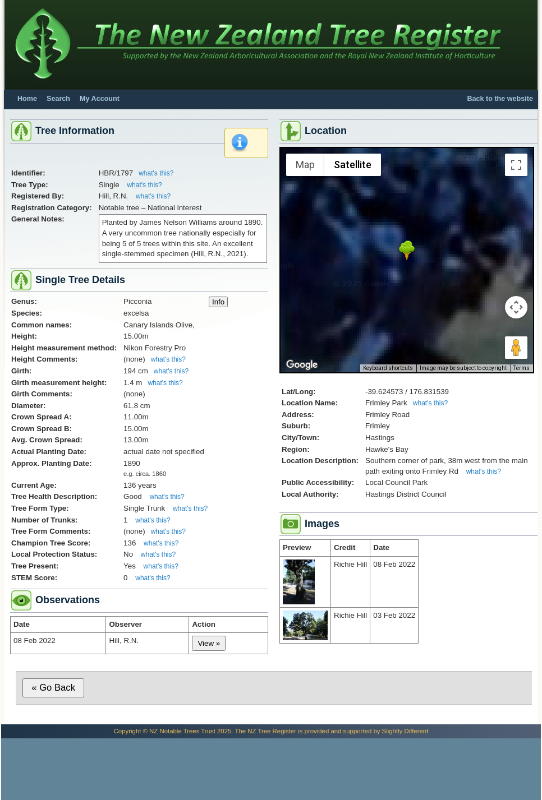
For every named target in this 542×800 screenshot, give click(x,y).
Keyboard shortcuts (388, 368)
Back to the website (500, 99)
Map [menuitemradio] (305, 164)
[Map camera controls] (516, 307)
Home (27, 99)
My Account (100, 99)
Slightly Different (405, 731)
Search (58, 99)
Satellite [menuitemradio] (352, 164)
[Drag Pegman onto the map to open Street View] (516, 347)
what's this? (156, 173)
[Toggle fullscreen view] (516, 165)
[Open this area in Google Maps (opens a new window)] (301, 365)
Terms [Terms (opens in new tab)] (521, 368)
